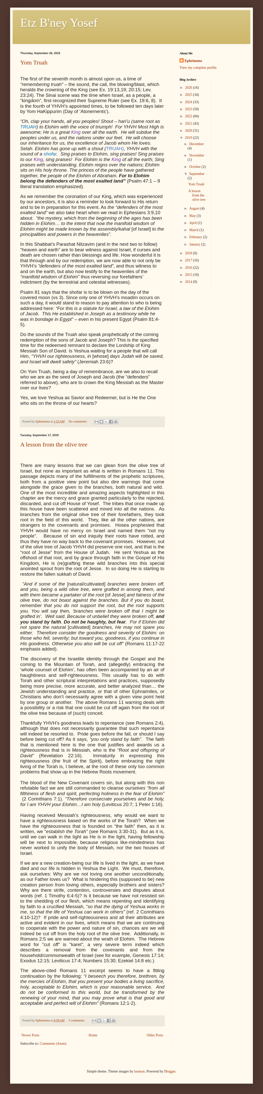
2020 (189, 130)
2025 (189, 95)
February (196, 237)
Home (93, 1035)
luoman (139, 1071)
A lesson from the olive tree (53, 444)
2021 (189, 123)
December (196, 144)
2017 (189, 260)
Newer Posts (30, 1035)
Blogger (169, 1071)
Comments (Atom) (53, 1043)
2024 (189, 102)
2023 (189, 109)
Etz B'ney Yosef (59, 22)
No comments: (78, 421)
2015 (189, 275)
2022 (189, 116)
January (195, 244)
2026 (189, 88)
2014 (189, 282)
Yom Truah (34, 62)
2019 (189, 138)
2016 (189, 268)
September (196, 174)
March (194, 230)
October (195, 167)
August (194, 208)
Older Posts (155, 1035)
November (196, 155)
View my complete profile (198, 68)
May (192, 216)
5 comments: (77, 1020)
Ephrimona (193, 61)
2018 (189, 253)
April (193, 223)
